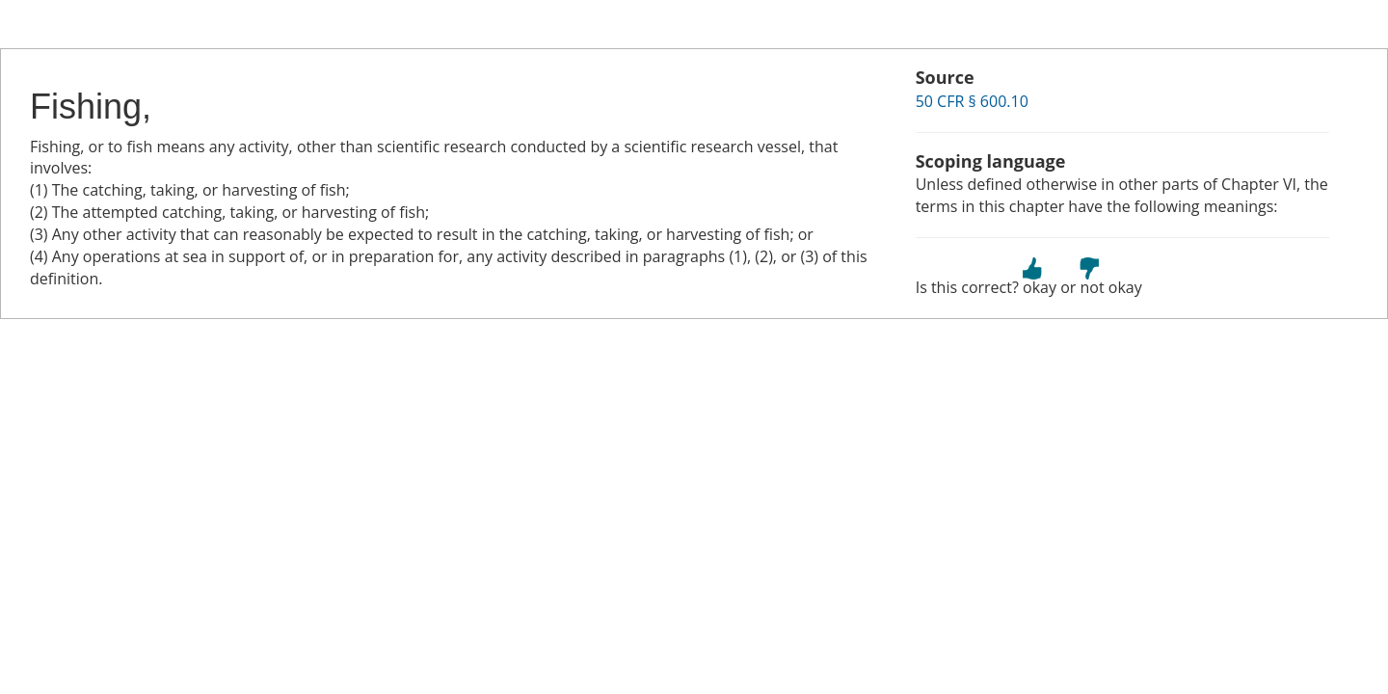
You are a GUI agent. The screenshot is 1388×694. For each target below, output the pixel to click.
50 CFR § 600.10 (972, 101)
